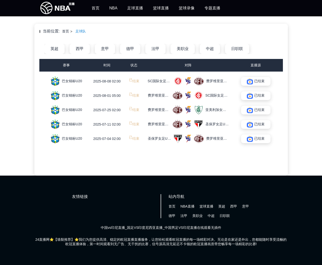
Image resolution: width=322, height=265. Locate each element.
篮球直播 (161, 8)
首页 (95, 8)
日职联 (237, 49)
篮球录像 (187, 8)
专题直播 (212, 8)
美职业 (183, 49)
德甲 (130, 49)
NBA (113, 8)
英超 (54, 49)
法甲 (155, 49)
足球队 (80, 31)
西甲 (80, 49)
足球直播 (135, 8)
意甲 (105, 49)
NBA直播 (187, 206)
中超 (210, 49)
